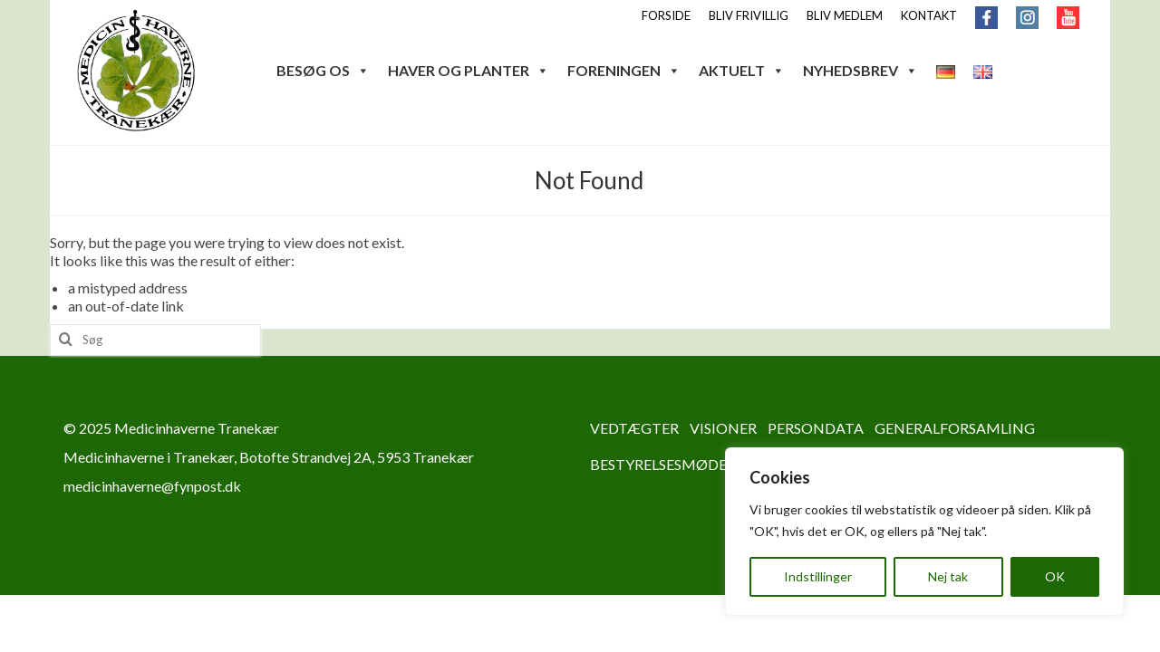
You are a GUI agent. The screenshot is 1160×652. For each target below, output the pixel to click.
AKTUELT (742, 70)
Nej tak (948, 576)
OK (1055, 576)
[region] (924, 531)
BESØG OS (323, 70)
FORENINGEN (624, 70)
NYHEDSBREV (860, 70)
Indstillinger (818, 576)
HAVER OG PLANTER (468, 70)
